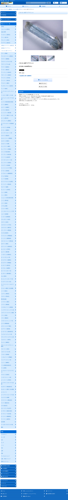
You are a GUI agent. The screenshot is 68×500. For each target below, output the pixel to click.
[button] (59, 6)
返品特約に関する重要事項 (25, 75)
